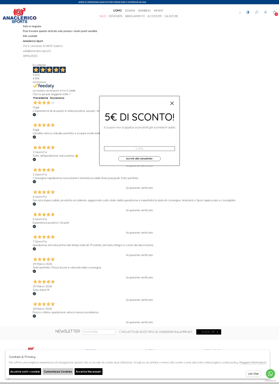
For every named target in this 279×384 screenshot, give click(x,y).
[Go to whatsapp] (270, 373)
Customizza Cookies (58, 371)
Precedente (40, 98)
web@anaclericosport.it (37, 51)
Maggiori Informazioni (252, 362)
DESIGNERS (116, 16)
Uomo (117, 10)
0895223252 (30, 56)
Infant (158, 10)
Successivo (57, 98)
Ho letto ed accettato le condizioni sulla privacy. (156, 332)
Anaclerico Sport (19, 16)
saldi (102, 16)
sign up (210, 332)
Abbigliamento (135, 16)
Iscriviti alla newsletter (139, 158)
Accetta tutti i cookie (25, 371)
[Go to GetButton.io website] (270, 380)
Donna (130, 10)
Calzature (171, 16)
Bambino (144, 10)
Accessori (155, 16)
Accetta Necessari (88, 371)
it (240, 12)
